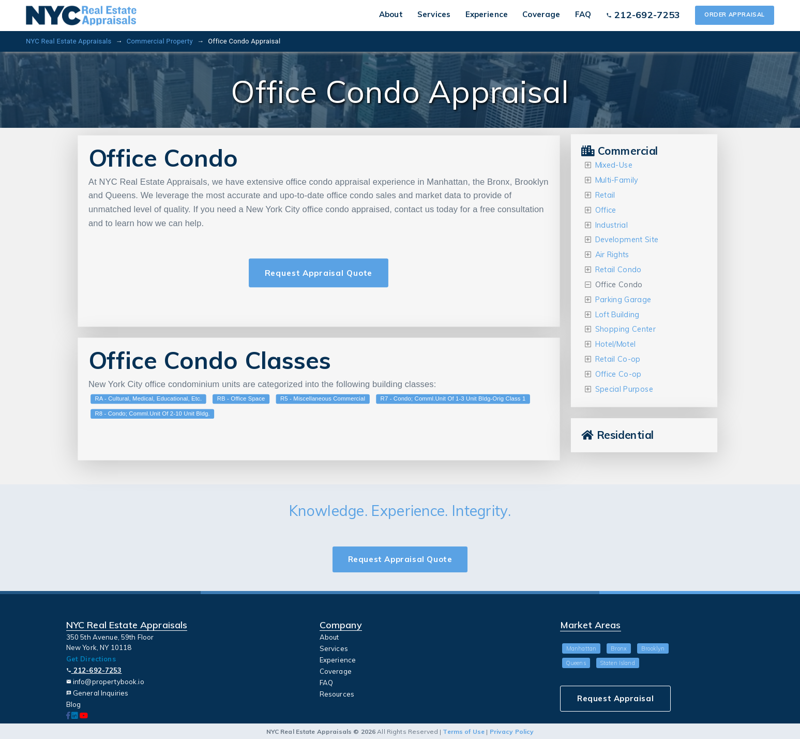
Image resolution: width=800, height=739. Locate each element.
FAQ (583, 14)
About (391, 14)
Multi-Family (616, 180)
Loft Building (617, 314)
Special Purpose (624, 389)
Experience (486, 14)
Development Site (627, 240)
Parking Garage (623, 299)
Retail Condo (618, 270)
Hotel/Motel (615, 344)
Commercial (620, 151)
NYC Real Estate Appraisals (68, 41)
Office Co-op (618, 374)
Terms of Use (464, 731)
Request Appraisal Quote (318, 273)
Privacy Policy (512, 731)
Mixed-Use (613, 165)
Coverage (541, 14)
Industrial (611, 225)
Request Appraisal (615, 698)
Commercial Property (160, 41)
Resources (337, 694)
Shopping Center (625, 329)
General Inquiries (97, 693)
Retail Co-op (618, 359)
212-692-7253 (94, 670)
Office (605, 210)
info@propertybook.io (105, 681)
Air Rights (612, 255)
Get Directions (91, 659)
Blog (73, 704)
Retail (605, 195)
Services (433, 14)
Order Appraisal (734, 14)
